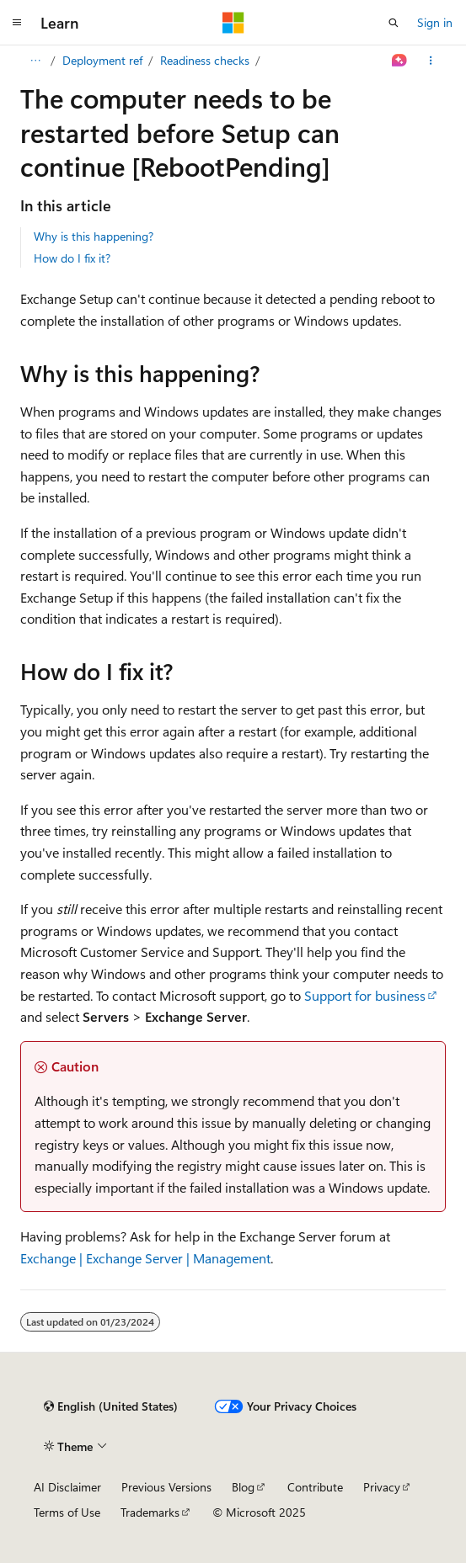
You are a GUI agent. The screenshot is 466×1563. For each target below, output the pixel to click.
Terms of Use (67, 1512)
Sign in (435, 22)
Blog (243, 1487)
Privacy (381, 1487)
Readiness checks (204, 60)
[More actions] (431, 60)
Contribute (315, 1487)
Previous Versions (166, 1487)
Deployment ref (102, 60)
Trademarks (150, 1512)
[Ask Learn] (399, 60)
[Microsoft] (233, 23)
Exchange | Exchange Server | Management (145, 1258)
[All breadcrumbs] (35, 60)
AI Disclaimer (67, 1487)
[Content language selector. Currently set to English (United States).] (111, 1406)
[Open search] (393, 23)
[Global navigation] (17, 23)
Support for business (365, 995)
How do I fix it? (72, 258)
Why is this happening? (93, 236)
